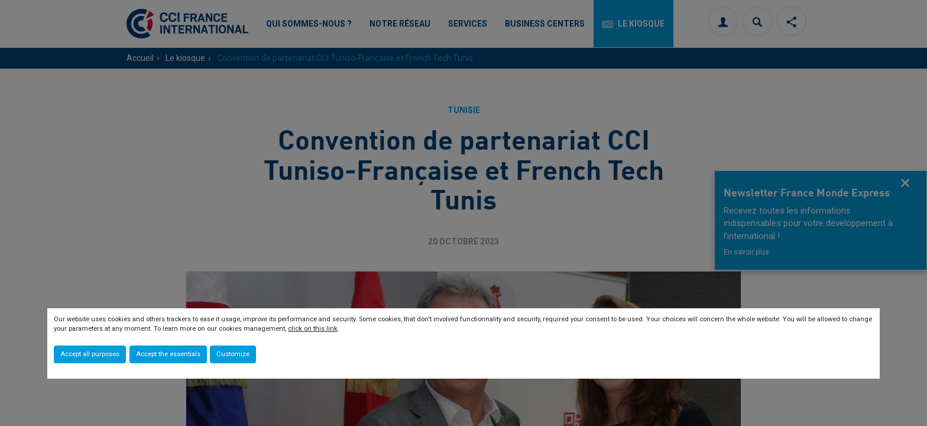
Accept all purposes (89, 354)
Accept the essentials (168, 354)
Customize (232, 354)
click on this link (313, 329)
